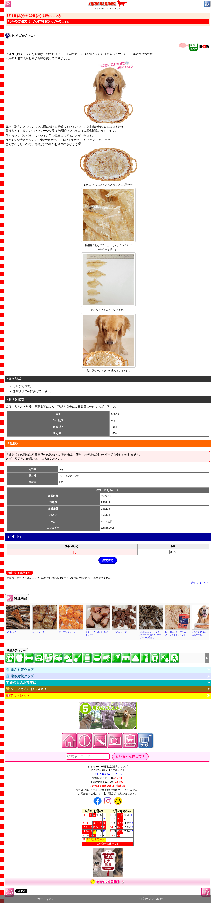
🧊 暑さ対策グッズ (20, 676)
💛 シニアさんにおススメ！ (26, 689)
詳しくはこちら (200, 582)
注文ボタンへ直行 (151, 899)
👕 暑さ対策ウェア (20, 670)
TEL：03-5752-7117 (108, 774)
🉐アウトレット (18, 695)
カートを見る (45, 899)
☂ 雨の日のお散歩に (21, 682)
